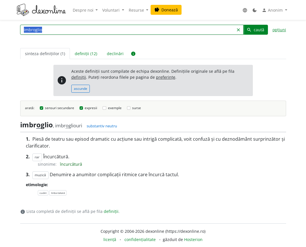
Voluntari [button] (111, 10)
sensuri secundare (59, 107)
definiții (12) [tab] (86, 53)
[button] (245, 10)
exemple (115, 107)
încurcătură (71, 164)
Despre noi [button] (84, 10)
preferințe (165, 77)
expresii (91, 107)
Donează (166, 10)
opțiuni (279, 29)
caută (255, 29)
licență (109, 239)
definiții (78, 77)
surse (136, 107)
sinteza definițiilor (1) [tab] (45, 53)
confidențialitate (140, 239)
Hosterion (193, 239)
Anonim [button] (273, 10)
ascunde (80, 88)
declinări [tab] (115, 53)
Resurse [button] (137, 10)
